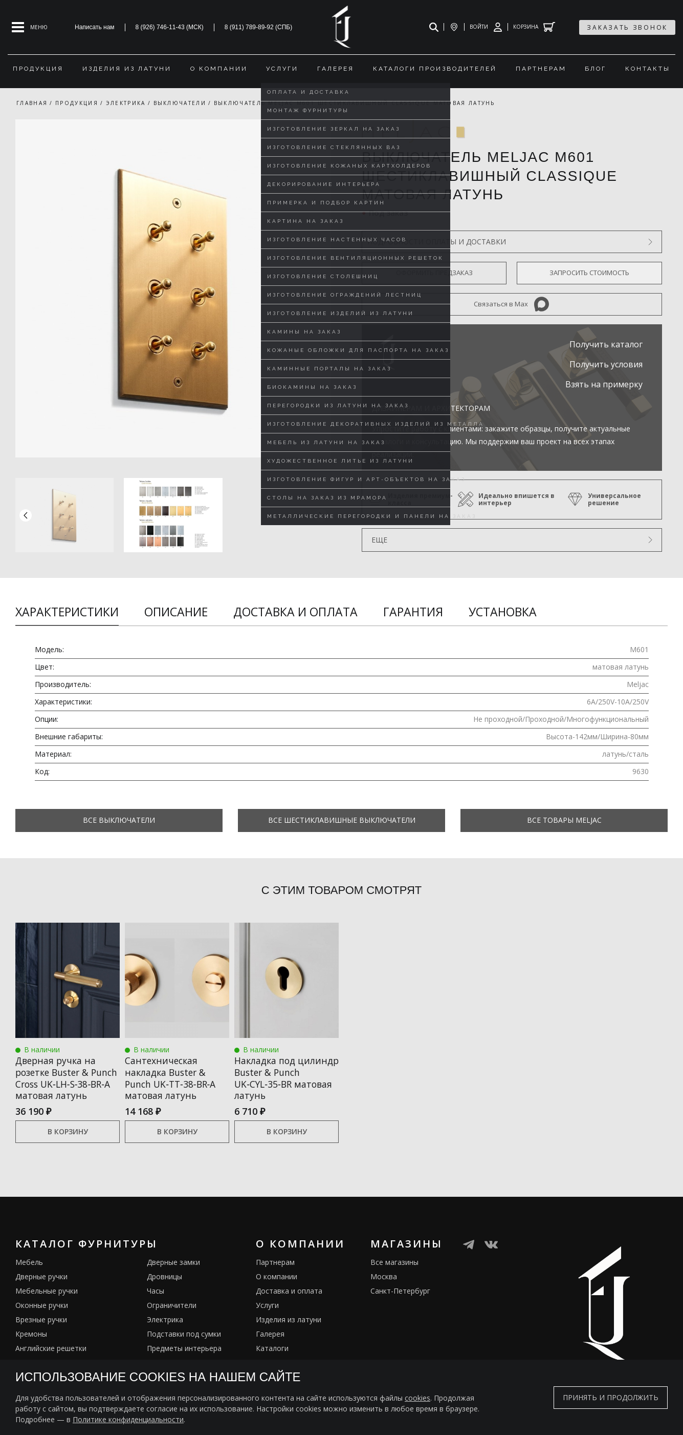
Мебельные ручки (46, 1303)
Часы (155, 1303)
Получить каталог (606, 344)
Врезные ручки (41, 1332)
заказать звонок (627, 27)
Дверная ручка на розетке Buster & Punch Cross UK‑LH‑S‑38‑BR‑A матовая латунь (57, 1084)
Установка (503, 612)
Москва (383, 1289)
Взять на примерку (604, 384)
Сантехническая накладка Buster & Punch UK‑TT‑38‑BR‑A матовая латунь (172, 1078)
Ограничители (171, 1317)
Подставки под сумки (184, 1346)
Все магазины (394, 1274)
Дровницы (164, 1289)
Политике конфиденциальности (128, 1419)
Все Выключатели (119, 820)
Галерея (270, 1346)
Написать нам (95, 27)
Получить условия (606, 364)
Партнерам (275, 1274)
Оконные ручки (41, 1317)
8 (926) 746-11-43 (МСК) (170, 27)
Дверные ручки (41, 1289)
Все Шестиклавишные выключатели (341, 820)
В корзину (68, 1144)
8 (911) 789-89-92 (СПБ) (259, 27)
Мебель (29, 1274)
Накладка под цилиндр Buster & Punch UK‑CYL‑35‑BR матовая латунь (279, 1078)
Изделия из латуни (288, 1332)
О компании (276, 1289)
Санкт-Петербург (400, 1303)
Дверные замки (173, 1274)
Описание (176, 612)
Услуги (267, 1317)
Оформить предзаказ (434, 272)
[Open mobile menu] (30, 27)
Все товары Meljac (564, 820)
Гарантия (413, 612)
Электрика (165, 1332)
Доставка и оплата (295, 612)
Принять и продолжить (610, 1397)
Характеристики (67, 612)
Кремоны (31, 1346)
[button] (321, 515)
